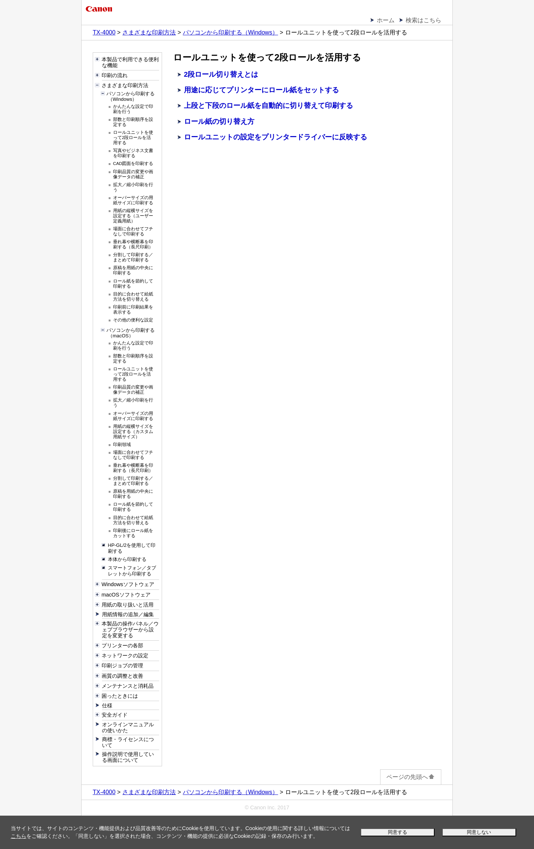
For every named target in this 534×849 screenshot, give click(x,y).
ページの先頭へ (410, 777)
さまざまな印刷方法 (149, 32)
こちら (18, 836)
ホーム (386, 20)
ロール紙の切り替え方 (219, 121)
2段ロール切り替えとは (221, 74)
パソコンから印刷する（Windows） (230, 32)
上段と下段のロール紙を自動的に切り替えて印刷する (268, 105)
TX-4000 (104, 32)
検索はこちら (423, 20)
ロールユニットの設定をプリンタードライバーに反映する (275, 137)
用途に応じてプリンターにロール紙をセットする (261, 90)
